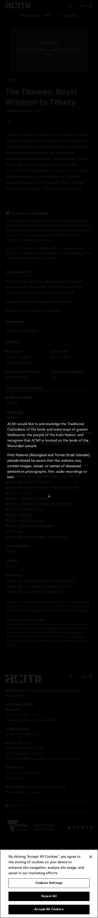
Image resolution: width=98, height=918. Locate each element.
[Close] (91, 857)
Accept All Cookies (49, 909)
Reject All (48, 896)
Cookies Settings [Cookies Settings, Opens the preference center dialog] (49, 883)
